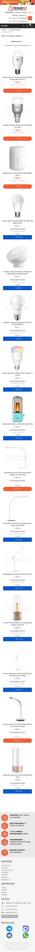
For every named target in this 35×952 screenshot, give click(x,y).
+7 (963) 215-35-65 (11, 906)
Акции (3, 887)
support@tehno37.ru (11, 912)
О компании (5, 865)
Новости (4, 890)
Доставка (4, 872)
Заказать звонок (30, 18)
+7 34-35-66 (17, 21)
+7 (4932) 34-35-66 (11, 909)
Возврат (4, 877)
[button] (9, 12)
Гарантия (4, 875)
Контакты (4, 868)
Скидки (3, 892)
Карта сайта (5, 880)
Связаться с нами (10, 916)
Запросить (17, 489)
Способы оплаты (7, 870)
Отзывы (4, 895)
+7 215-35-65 (17, 18)
